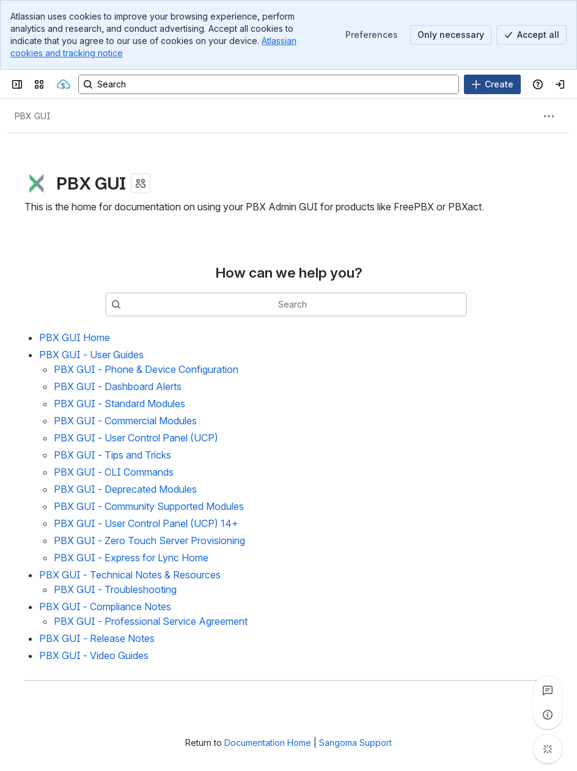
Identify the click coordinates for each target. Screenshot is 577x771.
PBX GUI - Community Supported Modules (149, 506)
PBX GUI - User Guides (91, 355)
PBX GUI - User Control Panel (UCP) (136, 438)
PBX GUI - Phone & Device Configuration (146, 369)
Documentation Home (267, 742)
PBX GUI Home (74, 337)
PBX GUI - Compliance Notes (105, 606)
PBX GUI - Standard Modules (119, 403)
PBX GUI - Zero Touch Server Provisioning (149, 540)
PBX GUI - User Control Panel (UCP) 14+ (146, 523)
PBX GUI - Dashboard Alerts (118, 386)
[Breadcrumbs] (33, 116)
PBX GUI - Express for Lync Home (131, 558)
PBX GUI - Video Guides (94, 655)
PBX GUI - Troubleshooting (115, 589)
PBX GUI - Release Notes (97, 638)
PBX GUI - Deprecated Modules (125, 489)
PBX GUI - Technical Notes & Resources (130, 575)
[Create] (492, 84)
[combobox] (304, 304)
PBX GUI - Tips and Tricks (112, 455)
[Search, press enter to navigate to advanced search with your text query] (268, 84)
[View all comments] (547, 690)
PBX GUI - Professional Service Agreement (151, 621)
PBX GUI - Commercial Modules (125, 421)
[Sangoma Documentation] (63, 84)
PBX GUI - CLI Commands (114, 472)
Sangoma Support (355, 742)
